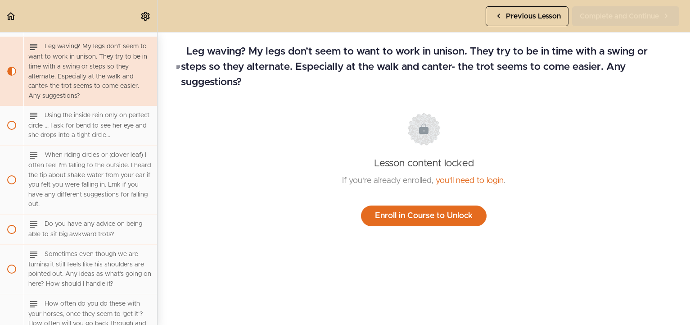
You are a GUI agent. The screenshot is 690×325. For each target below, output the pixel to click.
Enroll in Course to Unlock (424, 216)
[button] (11, 16)
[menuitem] (146, 16)
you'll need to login (470, 181)
